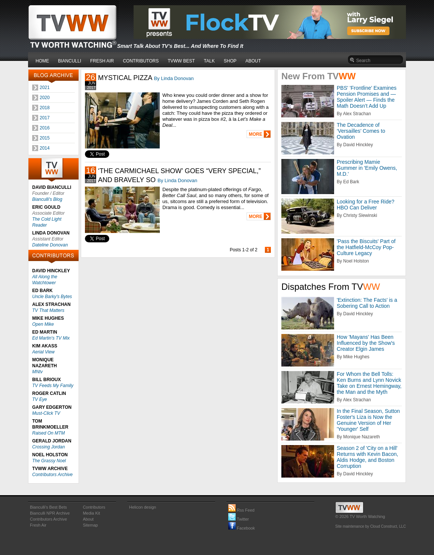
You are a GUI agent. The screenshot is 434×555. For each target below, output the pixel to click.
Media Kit (91, 513)
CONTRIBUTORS (141, 61)
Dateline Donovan (50, 245)
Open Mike (43, 324)
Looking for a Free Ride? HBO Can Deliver (365, 205)
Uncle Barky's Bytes (52, 296)
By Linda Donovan (173, 78)
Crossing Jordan (48, 447)
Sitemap (90, 525)
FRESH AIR (102, 61)
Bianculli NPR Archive (50, 513)
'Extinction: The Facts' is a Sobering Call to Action (367, 303)
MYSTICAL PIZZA (125, 78)
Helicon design (142, 507)
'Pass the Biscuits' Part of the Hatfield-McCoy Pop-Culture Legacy (366, 247)
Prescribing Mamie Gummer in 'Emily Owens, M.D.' (367, 168)
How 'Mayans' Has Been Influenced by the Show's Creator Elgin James (366, 343)
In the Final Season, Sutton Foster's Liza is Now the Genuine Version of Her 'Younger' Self (368, 420)
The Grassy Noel (49, 460)
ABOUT (253, 61)
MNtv (37, 371)
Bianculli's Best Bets (48, 507)
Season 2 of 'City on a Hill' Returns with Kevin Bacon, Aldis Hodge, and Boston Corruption (367, 457)
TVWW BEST (181, 61)
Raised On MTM (48, 433)
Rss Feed (241, 510)
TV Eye (39, 399)
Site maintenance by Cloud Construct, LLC (370, 526)
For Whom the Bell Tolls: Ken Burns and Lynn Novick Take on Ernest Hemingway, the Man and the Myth (369, 383)
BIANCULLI (69, 61)
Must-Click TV (46, 413)
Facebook (241, 528)
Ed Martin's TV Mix (51, 338)
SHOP (230, 61)
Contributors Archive (52, 474)
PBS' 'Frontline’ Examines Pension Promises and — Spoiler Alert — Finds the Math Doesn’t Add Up (367, 97)
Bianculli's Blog (47, 199)
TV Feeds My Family (52, 385)
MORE (255, 134)
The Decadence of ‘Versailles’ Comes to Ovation (361, 131)
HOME (42, 61)
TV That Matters (48, 310)
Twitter (238, 519)
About (88, 519)
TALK (209, 61)
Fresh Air (38, 525)
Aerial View (43, 352)
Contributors (94, 507)
